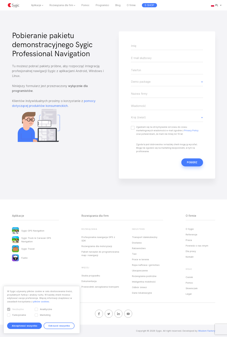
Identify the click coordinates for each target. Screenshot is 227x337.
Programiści (102, 5)
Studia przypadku (90, 275)
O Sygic (190, 229)
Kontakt (189, 256)
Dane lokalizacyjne (142, 292)
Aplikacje (36, 5)
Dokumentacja (89, 281)
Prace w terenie (140, 259)
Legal (189, 293)
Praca (189, 240)
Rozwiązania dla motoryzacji (96, 246)
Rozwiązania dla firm (61, 5)
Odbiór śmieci (139, 287)
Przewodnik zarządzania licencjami (100, 286)
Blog (118, 5)
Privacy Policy (191, 130)
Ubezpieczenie (140, 270)
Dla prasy (191, 251)
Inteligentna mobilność (144, 281)
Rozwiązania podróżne (144, 276)
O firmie (131, 5)
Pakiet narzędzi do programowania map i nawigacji (100, 253)
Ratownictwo (139, 248)
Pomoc (85, 5)
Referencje (191, 234)
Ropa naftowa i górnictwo (146, 265)
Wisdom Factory (206, 330)
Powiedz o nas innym (197, 245)
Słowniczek (192, 288)
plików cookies (41, 301)
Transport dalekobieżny (144, 237)
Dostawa (137, 242)
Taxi (134, 253)
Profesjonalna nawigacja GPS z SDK (98, 239)
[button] (167, 81)
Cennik (189, 277)
